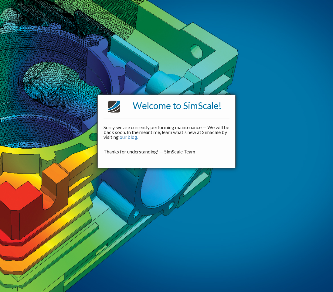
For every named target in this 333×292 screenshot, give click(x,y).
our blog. (129, 137)
